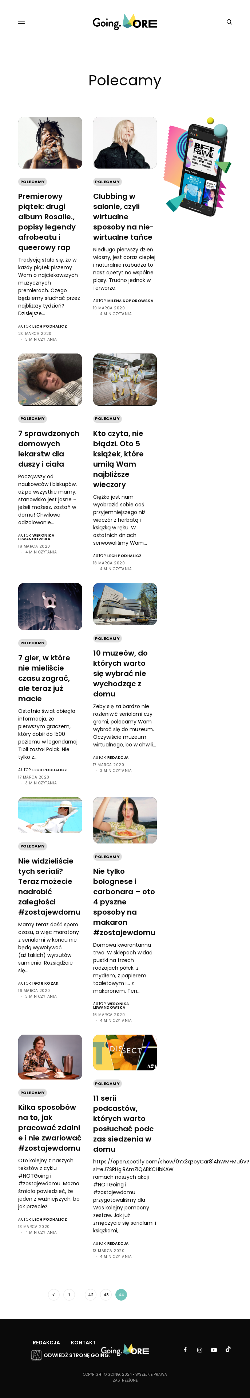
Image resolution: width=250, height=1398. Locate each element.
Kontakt (83, 1342)
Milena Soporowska (130, 301)
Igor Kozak (45, 983)
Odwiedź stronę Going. (77, 1355)
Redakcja (118, 757)
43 (106, 1295)
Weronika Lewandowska (36, 537)
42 (91, 1295)
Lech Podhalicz (49, 326)
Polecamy (32, 182)
